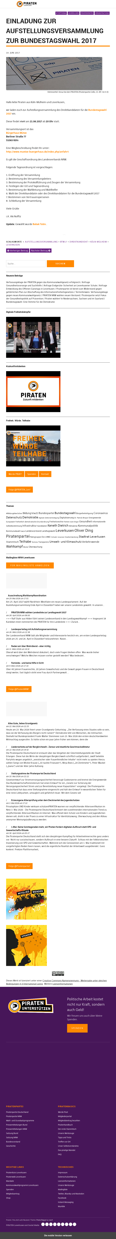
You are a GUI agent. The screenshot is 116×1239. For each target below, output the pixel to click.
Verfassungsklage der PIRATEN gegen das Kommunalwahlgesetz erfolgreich (43, 282)
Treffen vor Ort (64, 1141)
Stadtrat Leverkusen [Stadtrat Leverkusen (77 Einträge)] (92, 536)
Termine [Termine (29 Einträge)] (35, 542)
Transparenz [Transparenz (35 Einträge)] (43, 542)
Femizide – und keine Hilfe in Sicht (27, 663)
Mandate (10, 1181)
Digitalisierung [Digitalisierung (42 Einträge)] (67, 517)
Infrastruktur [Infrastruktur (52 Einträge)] (29, 525)
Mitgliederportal (65, 1116)
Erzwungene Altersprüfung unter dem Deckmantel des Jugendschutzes (45, 800)
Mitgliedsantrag (12, 1193)
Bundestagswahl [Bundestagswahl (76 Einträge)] (65, 513)
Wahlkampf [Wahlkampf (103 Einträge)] (14, 546)
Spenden (77, 1028)
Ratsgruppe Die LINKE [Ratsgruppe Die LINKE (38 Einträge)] (40, 537)
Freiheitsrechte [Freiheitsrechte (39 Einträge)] (56, 521)
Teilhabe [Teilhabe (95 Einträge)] (25, 541)
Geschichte (11, 1146)
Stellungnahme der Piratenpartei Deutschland (33, 773)
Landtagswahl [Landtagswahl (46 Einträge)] (48, 531)
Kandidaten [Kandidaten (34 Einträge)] (42, 526)
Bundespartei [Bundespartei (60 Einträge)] (46, 513)
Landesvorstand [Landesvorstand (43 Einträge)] (33, 531)
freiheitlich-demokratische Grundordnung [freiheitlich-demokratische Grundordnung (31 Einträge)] (32, 522)
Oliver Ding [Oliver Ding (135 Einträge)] (83, 530)
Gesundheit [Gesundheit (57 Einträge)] (85, 521)
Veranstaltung (102, 13)
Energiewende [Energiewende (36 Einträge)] (95, 517)
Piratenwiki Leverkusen (16, 1177)
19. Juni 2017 (13, 52)
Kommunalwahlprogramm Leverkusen (22, 1185)
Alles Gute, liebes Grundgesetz (22, 723)
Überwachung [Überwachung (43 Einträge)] (35, 547)
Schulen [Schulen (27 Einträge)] (54, 537)
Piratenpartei (87, 13)
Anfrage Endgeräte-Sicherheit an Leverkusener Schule (70, 285)
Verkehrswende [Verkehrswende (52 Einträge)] (90, 541)
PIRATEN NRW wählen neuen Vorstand (61, 295)
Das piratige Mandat (66, 1150)
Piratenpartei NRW (14, 1116)
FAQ (59, 1154)
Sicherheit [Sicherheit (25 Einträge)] (61, 537)
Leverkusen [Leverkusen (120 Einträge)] (65, 530)
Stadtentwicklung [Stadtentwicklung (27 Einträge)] (71, 537)
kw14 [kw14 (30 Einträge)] (23, 531)
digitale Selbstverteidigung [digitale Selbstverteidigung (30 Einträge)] (49, 518)
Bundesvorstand (13, 1141)
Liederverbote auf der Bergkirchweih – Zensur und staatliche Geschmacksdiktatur (50, 746)
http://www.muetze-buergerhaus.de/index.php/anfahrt (37, 151)
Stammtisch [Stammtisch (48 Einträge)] (12, 541)
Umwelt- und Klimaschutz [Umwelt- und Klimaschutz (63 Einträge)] (65, 541)
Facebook (62, 1198)
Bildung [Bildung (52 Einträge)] (27, 513)
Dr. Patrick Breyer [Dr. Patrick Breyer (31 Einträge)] (81, 518)
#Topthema (61, 13)
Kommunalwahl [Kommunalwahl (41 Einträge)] (13, 531)
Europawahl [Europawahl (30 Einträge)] (10, 522)
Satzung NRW (12, 1137)
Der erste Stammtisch (67, 1129)
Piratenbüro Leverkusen (16, 1172)
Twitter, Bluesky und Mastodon (71, 1193)
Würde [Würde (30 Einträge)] (25, 547)
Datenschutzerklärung (67, 1177)
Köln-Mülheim (98, 241)
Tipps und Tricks (64, 1137)
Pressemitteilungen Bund (16, 1125)
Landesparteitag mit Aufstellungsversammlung (34, 629)
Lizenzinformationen (62, 983)
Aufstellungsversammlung (41, 241)
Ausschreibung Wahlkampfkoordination (27, 595)
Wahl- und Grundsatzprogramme (20, 1120)
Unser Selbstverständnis (68, 1146)
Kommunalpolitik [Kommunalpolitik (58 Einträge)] (88, 525)
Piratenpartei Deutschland (17, 1112)
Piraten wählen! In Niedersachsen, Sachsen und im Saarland (74, 298)
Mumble (61, 1206)
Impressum (62, 1172)
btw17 (63, 241)
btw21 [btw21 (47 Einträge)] (35, 513)
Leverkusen (73, 13)
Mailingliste (63, 1189)
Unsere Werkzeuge (66, 1133)
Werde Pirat (63, 1112)
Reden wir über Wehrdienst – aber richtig (31, 646)
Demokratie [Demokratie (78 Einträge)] (30, 517)
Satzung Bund (12, 1133)
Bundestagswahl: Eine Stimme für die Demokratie (30, 301)
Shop (8, 1198)
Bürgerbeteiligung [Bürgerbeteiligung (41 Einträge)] (84, 513)
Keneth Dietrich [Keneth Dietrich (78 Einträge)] (58, 525)
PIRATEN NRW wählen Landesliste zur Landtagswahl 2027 (38, 612)
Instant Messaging (65, 1202)
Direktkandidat (79, 241)
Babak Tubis (39, 224)
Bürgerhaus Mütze (16, 132)
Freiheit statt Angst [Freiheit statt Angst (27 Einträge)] (71, 522)
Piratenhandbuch (65, 1125)
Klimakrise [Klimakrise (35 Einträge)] (73, 526)
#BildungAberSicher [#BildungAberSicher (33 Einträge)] (14, 513)
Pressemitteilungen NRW (16, 1129)
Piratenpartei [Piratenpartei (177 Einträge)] (18, 536)
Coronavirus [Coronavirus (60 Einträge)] (101, 513)
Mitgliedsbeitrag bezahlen (69, 1120)
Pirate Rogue (41, 1220)
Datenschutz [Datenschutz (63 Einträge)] (14, 517)
